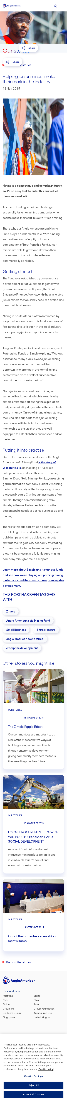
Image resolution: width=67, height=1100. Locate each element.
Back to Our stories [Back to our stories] (18, 962)
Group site (8, 1008)
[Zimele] (11, 611)
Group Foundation (44, 1008)
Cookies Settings (33, 1076)
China (37, 1000)
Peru (36, 1004)
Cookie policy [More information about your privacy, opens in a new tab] (45, 1069)
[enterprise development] (22, 648)
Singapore (9, 1017)
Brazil (37, 995)
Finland (7, 1004)
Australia (8, 995)
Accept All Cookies (33, 1094)
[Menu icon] (62, 5)
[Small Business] (16, 629)
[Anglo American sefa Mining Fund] (28, 620)
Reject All (33, 1085)
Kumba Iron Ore (43, 1013)
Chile (5, 1000)
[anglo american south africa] (25, 639)
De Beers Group (12, 1013)
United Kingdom (43, 1017)
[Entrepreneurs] (46, 629)
